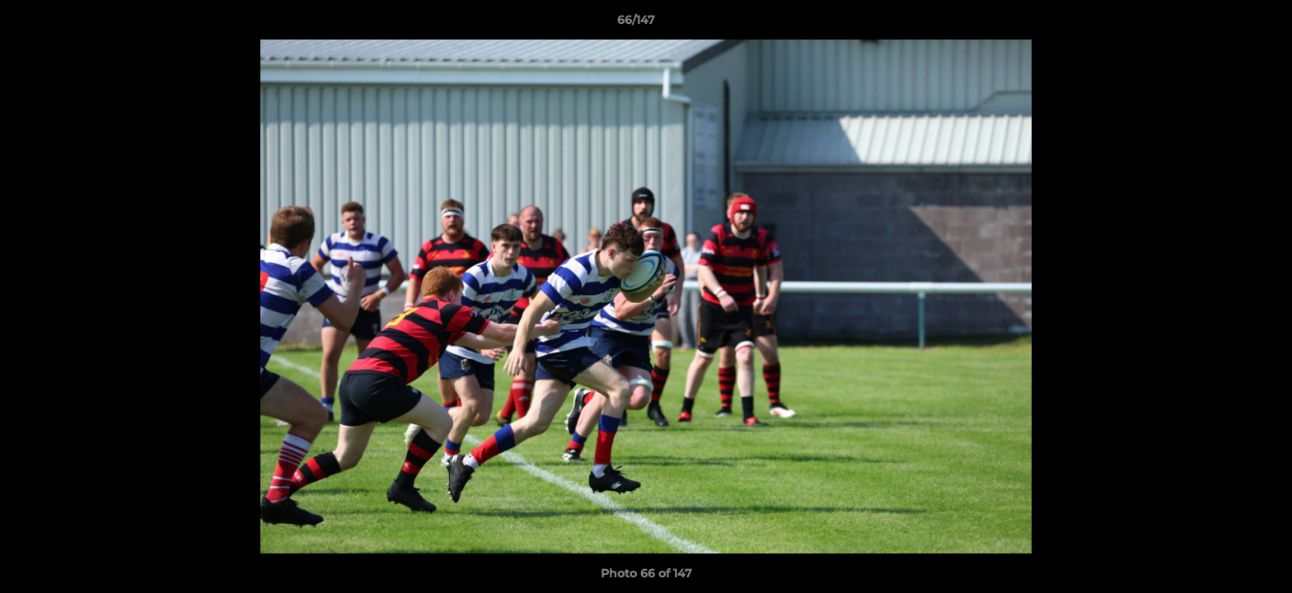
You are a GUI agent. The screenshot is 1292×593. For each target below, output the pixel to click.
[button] (1223, 23)
